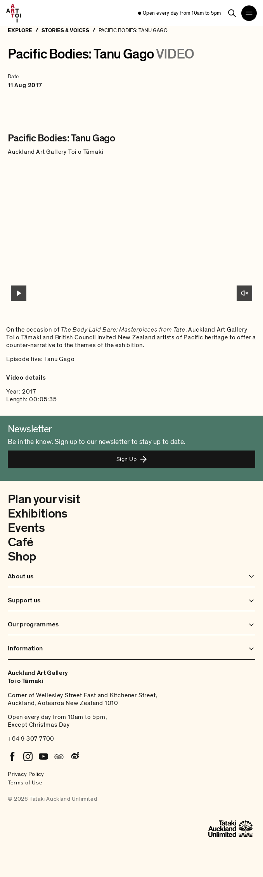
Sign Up (131, 459)
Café (20, 542)
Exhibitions (37, 513)
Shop (22, 556)
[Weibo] (74, 756)
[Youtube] (43, 756)
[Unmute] (244, 293)
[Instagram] (28, 756)
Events (26, 528)
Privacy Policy (26, 773)
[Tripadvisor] (59, 756)
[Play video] (18, 293)
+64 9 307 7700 (31, 738)
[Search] (232, 13)
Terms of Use (25, 782)
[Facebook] (12, 756)
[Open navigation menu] (249, 13)
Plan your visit (44, 499)
